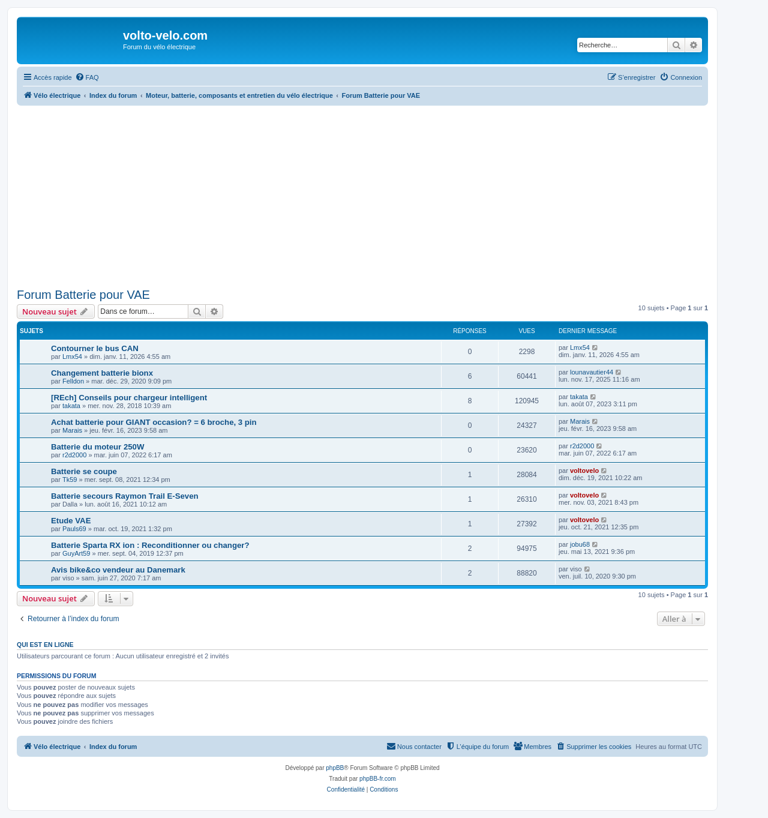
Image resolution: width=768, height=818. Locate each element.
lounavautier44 (591, 372)
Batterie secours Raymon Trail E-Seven (125, 496)
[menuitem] (87, 77)
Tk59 (69, 479)
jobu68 (580, 544)
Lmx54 (72, 356)
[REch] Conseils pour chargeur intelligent (129, 397)
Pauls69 (74, 528)
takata (71, 405)
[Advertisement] (362, 194)
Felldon (73, 381)
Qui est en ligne (45, 644)
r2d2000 (74, 455)
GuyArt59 (76, 553)
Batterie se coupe (84, 471)
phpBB (335, 768)
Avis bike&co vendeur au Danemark (118, 569)
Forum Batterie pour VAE (83, 294)
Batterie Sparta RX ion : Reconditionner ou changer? (150, 545)
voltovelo (584, 470)
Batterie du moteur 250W (97, 446)
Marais (72, 430)
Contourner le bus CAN (95, 348)
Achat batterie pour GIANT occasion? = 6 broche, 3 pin (154, 422)
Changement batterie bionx (102, 372)
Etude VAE (71, 520)
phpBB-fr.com (377, 778)
